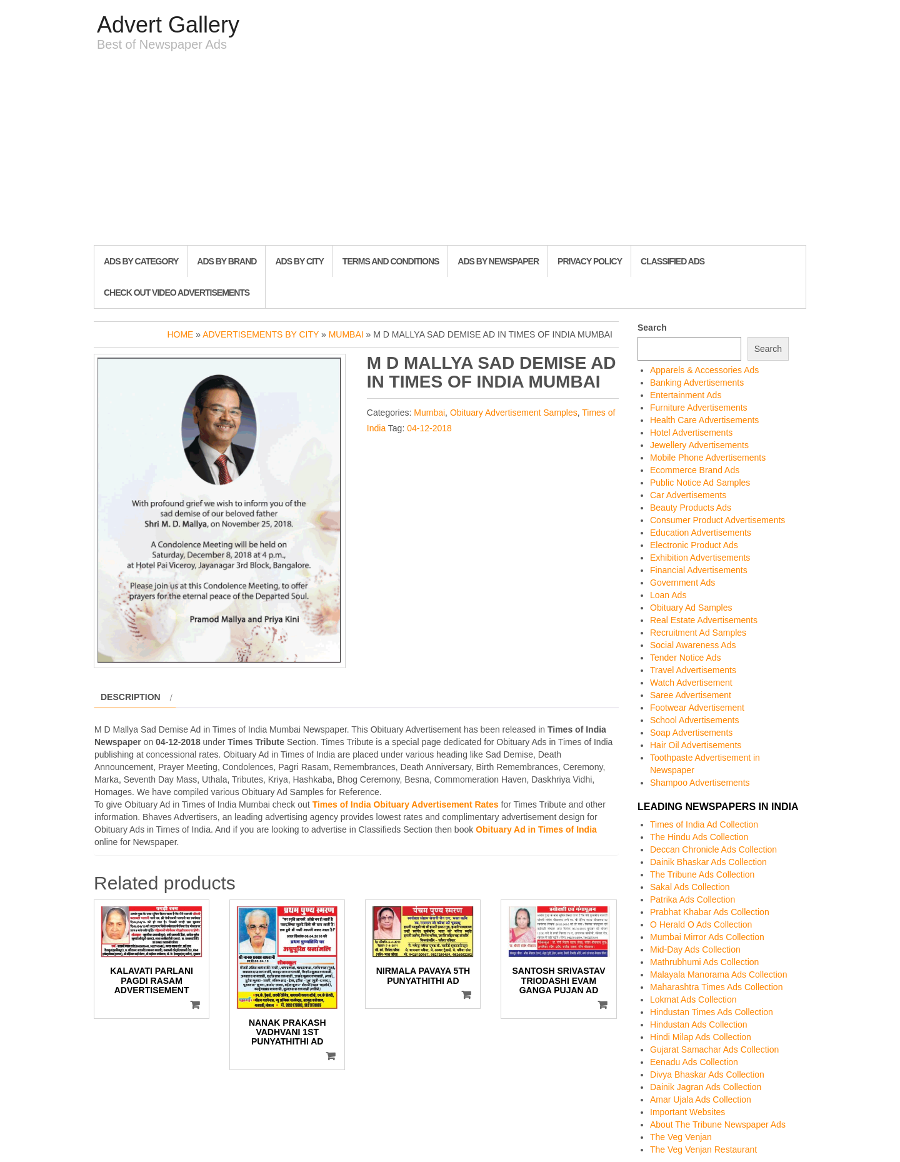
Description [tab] (131, 697)
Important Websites (687, 1112)
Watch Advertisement (691, 683)
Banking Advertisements (697, 383)
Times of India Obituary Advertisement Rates (405, 804)
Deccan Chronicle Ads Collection (713, 849)
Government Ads (682, 583)
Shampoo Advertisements (700, 783)
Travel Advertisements (693, 670)
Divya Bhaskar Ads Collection (707, 1074)
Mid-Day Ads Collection (695, 949)
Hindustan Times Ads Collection (711, 1012)
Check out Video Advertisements (176, 293)
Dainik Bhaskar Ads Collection (708, 862)
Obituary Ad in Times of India (536, 829)
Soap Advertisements (691, 733)
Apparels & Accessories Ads (704, 370)
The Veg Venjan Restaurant (703, 1149)
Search (652, 328)
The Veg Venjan (681, 1137)
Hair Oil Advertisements (695, 745)
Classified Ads (672, 261)
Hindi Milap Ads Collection (700, 1037)
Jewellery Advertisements (699, 445)
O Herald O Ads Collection (701, 924)
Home (180, 334)
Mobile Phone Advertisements (708, 458)
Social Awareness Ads (693, 645)
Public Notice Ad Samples (700, 483)
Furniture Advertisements (699, 408)
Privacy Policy (590, 261)
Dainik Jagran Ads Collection (705, 1087)
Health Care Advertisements (704, 420)
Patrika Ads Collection (692, 899)
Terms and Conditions (390, 261)
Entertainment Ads (685, 395)
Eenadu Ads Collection (694, 1062)
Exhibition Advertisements (700, 558)
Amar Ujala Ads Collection (700, 1099)
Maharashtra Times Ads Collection (716, 987)
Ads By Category (141, 261)
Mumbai (346, 334)
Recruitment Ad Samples (698, 633)
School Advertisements (694, 720)
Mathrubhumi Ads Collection (704, 962)
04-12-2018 (429, 428)
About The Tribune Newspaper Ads (718, 1124)
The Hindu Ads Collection (699, 837)
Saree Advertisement (690, 695)
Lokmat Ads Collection (693, 999)
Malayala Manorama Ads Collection (718, 974)
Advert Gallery (168, 25)
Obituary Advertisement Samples (514, 413)
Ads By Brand (226, 261)
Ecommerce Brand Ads (694, 470)
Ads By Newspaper (498, 261)
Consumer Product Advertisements (717, 520)
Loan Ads (668, 595)
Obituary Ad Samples (691, 608)
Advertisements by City (260, 334)
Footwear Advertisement (697, 708)
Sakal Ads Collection (690, 887)
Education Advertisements (700, 533)
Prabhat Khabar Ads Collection (709, 912)
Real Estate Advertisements (704, 620)
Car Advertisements (688, 495)
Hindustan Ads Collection (699, 1024)
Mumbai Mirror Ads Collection (707, 937)
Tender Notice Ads (685, 658)
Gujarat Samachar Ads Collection (714, 1049)
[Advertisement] (450, 151)
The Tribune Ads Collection (702, 874)
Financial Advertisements (699, 570)
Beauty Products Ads (690, 508)
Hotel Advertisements (691, 433)
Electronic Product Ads (694, 545)
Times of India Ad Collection (704, 824)
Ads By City (299, 261)
